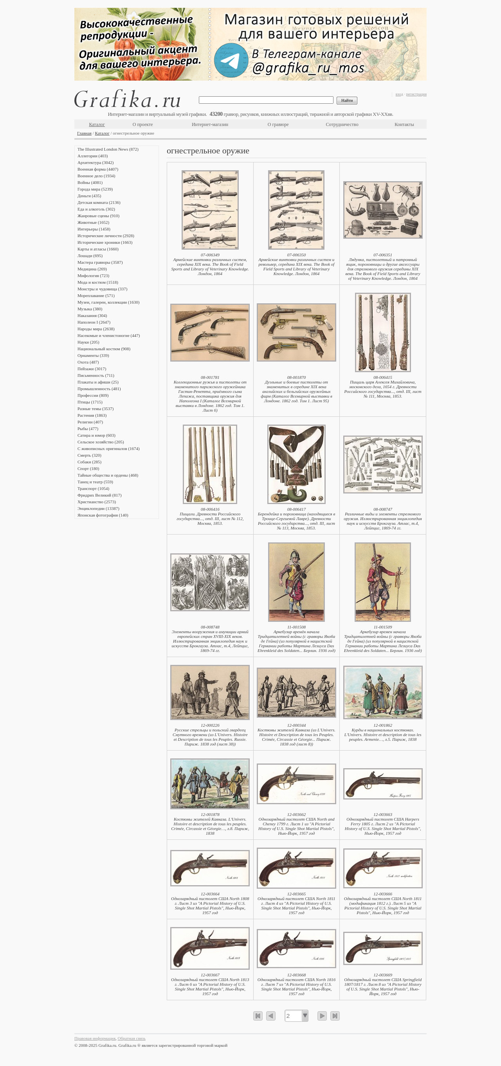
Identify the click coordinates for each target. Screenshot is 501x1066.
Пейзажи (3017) (91, 368)
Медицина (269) (92, 268)
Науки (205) (88, 342)
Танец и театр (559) (95, 481)
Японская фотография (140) (102, 515)
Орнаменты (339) (93, 355)
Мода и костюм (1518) (97, 282)
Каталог (97, 124)
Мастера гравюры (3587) (100, 262)
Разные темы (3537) (95, 408)
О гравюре (278, 124)
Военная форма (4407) (97, 169)
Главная (84, 133)
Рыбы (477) (87, 428)
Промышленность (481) (99, 388)
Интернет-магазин (210, 124)
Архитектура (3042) (95, 162)
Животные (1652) (93, 222)
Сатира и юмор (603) (96, 435)
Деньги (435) (89, 195)
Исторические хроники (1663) (104, 242)
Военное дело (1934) (96, 175)
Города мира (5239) (95, 189)
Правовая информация (94, 1038)
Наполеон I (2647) (93, 322)
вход (399, 94)
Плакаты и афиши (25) (98, 382)
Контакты (404, 124)
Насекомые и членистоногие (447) (108, 335)
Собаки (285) (89, 461)
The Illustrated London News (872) (108, 149)
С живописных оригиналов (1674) (108, 448)
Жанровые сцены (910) (98, 215)
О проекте (143, 124)
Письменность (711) (95, 375)
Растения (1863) (91, 415)
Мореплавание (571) (96, 295)
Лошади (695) (90, 255)
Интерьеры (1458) (93, 229)
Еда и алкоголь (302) (96, 209)
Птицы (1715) (90, 402)
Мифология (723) (93, 275)
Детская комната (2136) (99, 202)
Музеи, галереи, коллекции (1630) (108, 302)
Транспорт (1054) (93, 488)
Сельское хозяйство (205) (100, 441)
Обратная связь (132, 1038)
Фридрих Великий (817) (99, 495)
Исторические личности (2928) (105, 235)
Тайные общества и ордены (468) (107, 475)
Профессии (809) (92, 395)
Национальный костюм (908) (103, 348)
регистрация (416, 94)
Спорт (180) (88, 468)
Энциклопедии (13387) (98, 508)
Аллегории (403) (92, 155)
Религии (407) (90, 422)
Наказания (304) (92, 315)
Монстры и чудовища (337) (102, 288)
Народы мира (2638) (96, 328)
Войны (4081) (90, 182)
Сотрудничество (342, 124)
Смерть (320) (89, 455)
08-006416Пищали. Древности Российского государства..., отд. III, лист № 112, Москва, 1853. (210, 516)
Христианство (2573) (96, 501)
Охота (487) (88, 362)
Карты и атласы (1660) (98, 249)
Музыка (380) (89, 308)
